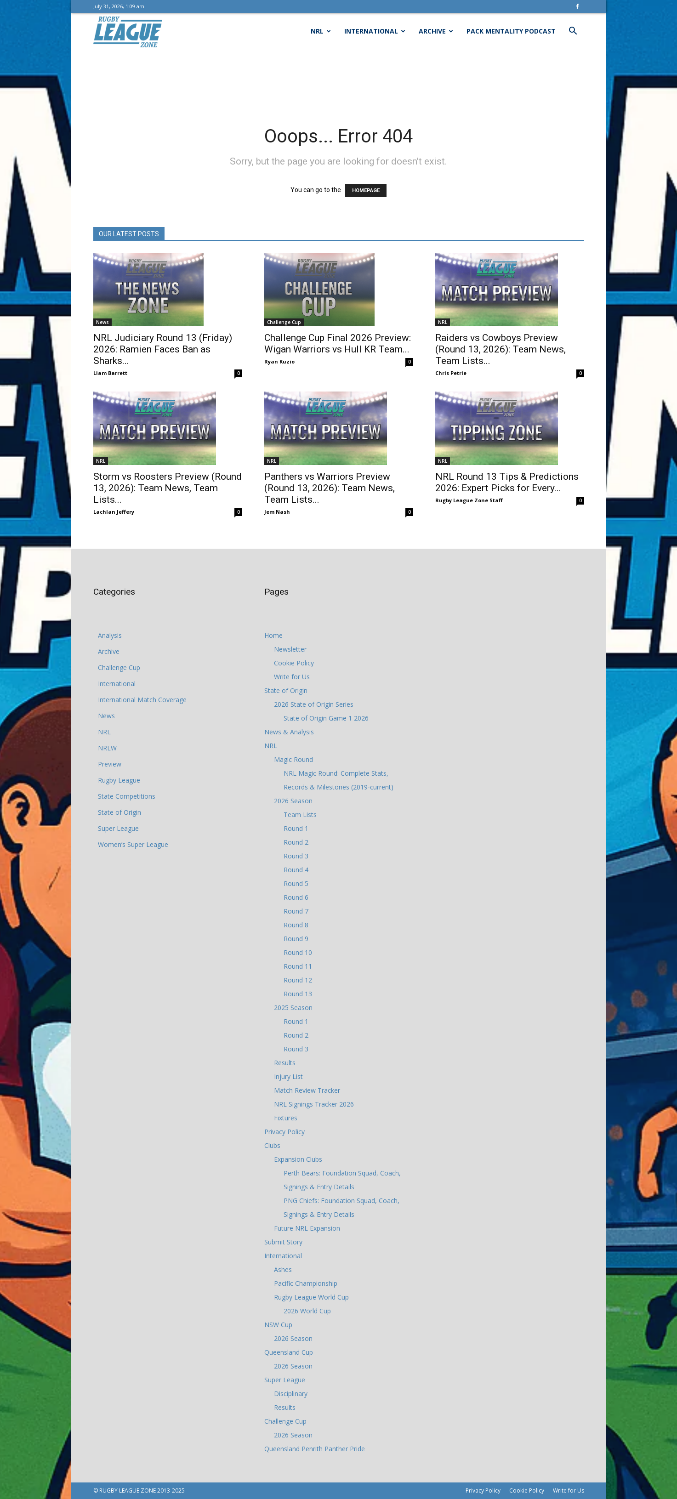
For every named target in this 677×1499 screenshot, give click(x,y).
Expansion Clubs (298, 1159)
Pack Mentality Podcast (511, 31)
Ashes (283, 1269)
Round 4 (296, 869)
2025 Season (293, 1007)
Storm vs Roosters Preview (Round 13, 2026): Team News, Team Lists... (167, 488)
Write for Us (292, 676)
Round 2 (296, 842)
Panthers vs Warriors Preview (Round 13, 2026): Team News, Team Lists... (329, 488)
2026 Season (293, 800)
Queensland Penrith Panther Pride (314, 1448)
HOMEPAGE (366, 190)
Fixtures (285, 1117)
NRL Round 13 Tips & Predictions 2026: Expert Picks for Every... (507, 482)
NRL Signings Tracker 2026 (314, 1104)
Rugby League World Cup (311, 1297)
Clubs (272, 1145)
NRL (321, 31)
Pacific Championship (305, 1283)
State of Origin (119, 812)
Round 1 (296, 828)
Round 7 (296, 911)
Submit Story (283, 1242)
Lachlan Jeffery (113, 511)
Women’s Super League (133, 844)
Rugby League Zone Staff (469, 500)
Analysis (110, 635)
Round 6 (296, 897)
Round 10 (298, 952)
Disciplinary (290, 1393)
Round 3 (296, 856)
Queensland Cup (288, 1352)
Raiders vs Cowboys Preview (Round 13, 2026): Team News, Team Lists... (500, 349)
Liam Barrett (110, 372)
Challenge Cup (284, 322)
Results (285, 1062)
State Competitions (126, 796)
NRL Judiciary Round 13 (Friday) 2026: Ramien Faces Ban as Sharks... (162, 349)
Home (273, 635)
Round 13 (298, 993)
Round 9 (296, 938)
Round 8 (296, 924)
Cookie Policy (294, 663)
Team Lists (300, 814)
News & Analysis (289, 731)
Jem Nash (277, 511)
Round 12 (298, 980)
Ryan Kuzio (279, 361)
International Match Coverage (142, 699)
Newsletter (290, 649)
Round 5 (296, 883)
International (374, 31)
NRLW (107, 748)
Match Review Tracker (307, 1090)
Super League (118, 828)
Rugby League (119, 780)
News (102, 322)
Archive (436, 31)
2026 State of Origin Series (313, 704)
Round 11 (298, 966)
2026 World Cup (307, 1310)
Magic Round (293, 759)
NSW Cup (278, 1324)
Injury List (288, 1076)
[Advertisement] (338, 81)
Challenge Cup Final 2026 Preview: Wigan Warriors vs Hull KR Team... (337, 343)
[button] (573, 32)
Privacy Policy (284, 1131)
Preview (109, 764)
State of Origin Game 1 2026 (326, 718)
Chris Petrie (451, 372)
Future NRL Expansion (307, 1228)
